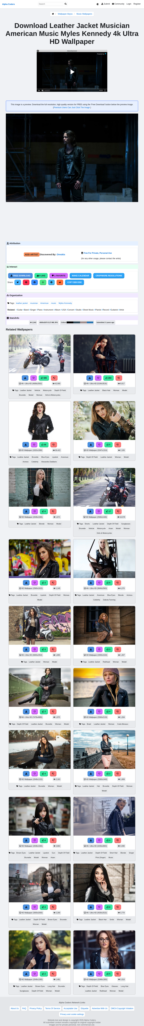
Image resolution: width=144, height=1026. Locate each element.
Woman (39, 395)
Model (31, 395)
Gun (53, 853)
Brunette (22, 395)
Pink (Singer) (100, 857)
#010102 (70, 322)
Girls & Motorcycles (52, 395)
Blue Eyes (45, 457)
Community (118, 4)
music (53, 303)
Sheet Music (88, 310)
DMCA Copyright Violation (122, 1008)
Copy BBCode (74, 282)
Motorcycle (47, 390)
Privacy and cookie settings (72, 1014)
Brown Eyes (21, 853)
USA (63, 310)
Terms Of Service (52, 1008)
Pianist (98, 310)
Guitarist (113, 310)
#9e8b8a (83, 322)
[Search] (65, 4)
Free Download (20, 276)
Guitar (19, 310)
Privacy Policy (36, 1008)
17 (108, 511)
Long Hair (51, 986)
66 (44, 445)
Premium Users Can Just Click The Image (72, 107)
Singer (32, 310)
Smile (112, 920)
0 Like (41, 276)
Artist (121, 310)
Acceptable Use (70, 1008)
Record (105, 310)
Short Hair (114, 853)
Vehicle (37, 390)
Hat (98, 786)
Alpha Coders (8, 4)
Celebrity (34, 462)
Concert (70, 310)
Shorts (87, 524)
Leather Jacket (26, 390)
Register (137, 4)
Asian (111, 528)
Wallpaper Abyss (65, 14)
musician (34, 303)
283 (108, 378)
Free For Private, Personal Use (98, 253)
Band (26, 310)
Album (57, 310)
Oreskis (61, 254)
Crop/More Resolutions (109, 276)
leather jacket (22, 303)
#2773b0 (90, 322)
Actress (26, 462)
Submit (105, 4)
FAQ (24, 1008)
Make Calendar (80, 276)
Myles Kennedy (65, 303)
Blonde (41, 524)
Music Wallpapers (84, 14)
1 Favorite (58, 276)
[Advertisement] (72, 221)
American (44, 303)
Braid (89, 724)
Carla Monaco (122, 724)
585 (44, 378)
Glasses (115, 986)
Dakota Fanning (109, 600)
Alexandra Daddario (49, 462)
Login (128, 4)
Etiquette (84, 1008)
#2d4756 (76, 322)
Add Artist (31, 254)
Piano (39, 310)
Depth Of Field (60, 390)
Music (111, 857)
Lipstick (55, 457)
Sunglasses (125, 524)
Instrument (48, 310)
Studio (78, 310)
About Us (15, 1008)
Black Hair (106, 390)
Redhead (106, 662)
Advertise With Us (99, 1008)
